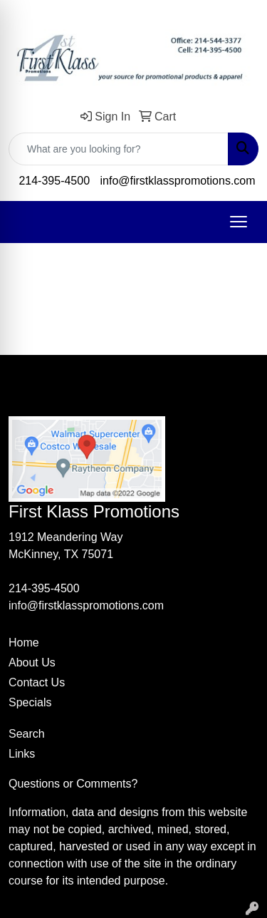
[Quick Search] (119, 149)
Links (22, 754)
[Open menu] (238, 221)
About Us (32, 662)
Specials (30, 702)
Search (27, 734)
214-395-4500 (54, 181)
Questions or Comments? (73, 784)
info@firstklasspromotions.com (178, 181)
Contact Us (37, 682)
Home (24, 642)
